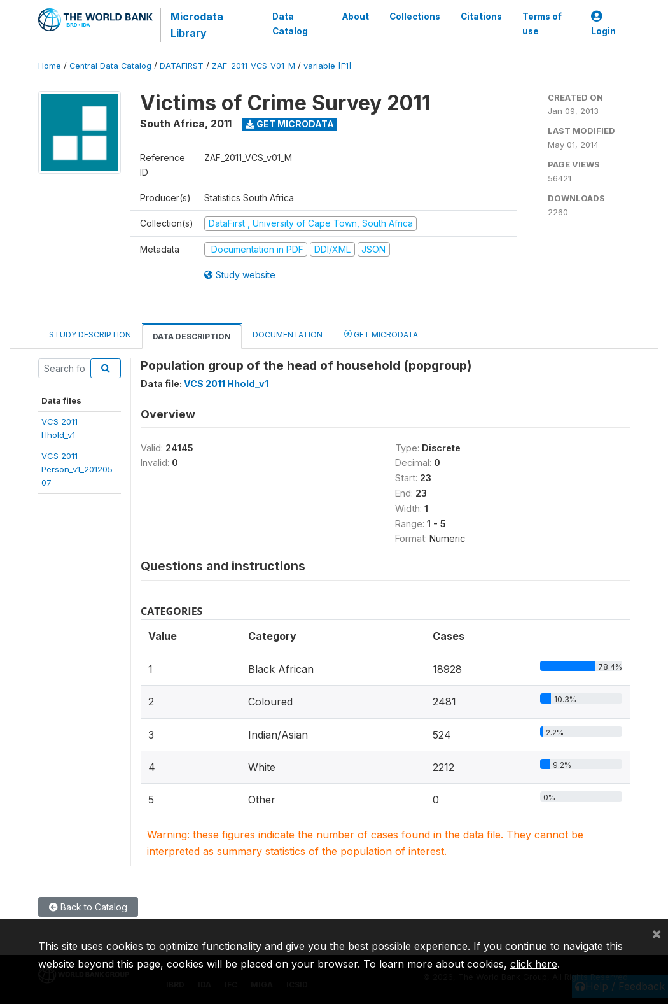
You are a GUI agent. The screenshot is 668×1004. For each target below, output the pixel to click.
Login (603, 24)
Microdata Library (196, 24)
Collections (414, 16)
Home (49, 66)
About (355, 16)
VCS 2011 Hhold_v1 (226, 383)
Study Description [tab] (90, 334)
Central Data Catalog (110, 66)
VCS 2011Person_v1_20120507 (77, 469)
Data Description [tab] (192, 336)
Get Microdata (290, 123)
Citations (481, 16)
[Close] (656, 933)
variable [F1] (327, 66)
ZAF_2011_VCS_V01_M (253, 66)
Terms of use (542, 23)
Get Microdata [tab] (381, 334)
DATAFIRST (182, 66)
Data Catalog (290, 23)
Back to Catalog (88, 906)
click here (533, 964)
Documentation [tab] (288, 334)
